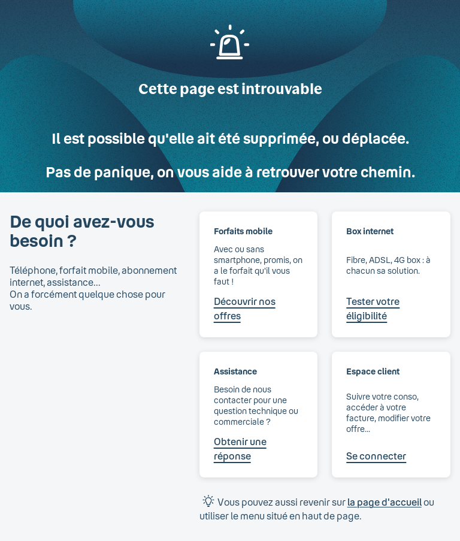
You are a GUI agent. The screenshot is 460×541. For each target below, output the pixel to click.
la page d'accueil (384, 501)
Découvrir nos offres (245, 308)
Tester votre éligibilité (373, 308)
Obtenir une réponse (240, 448)
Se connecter (376, 455)
